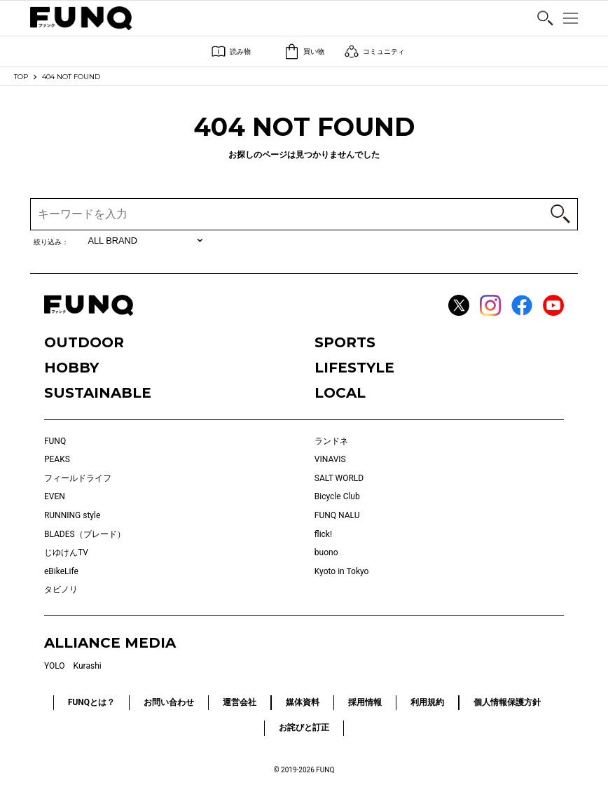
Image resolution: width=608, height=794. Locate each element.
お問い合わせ (169, 702)
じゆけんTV (66, 552)
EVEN (54, 496)
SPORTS (345, 342)
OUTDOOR (84, 342)
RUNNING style (72, 515)
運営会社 (239, 702)
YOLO (54, 666)
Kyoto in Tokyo (342, 571)
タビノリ (61, 589)
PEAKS (57, 459)
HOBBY (71, 367)
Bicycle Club (337, 496)
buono (326, 552)
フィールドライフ (77, 478)
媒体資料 (302, 702)
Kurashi (88, 666)
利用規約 (427, 702)
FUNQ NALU (337, 515)
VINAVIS (330, 459)
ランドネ (331, 441)
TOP (21, 76)
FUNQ (55, 441)
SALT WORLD (339, 478)
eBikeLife (61, 571)
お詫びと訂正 (304, 727)
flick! (323, 534)
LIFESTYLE (354, 367)
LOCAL (340, 392)
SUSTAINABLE (97, 392)
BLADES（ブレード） (84, 534)
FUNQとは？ (91, 702)
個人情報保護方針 (507, 702)
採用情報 (365, 702)
